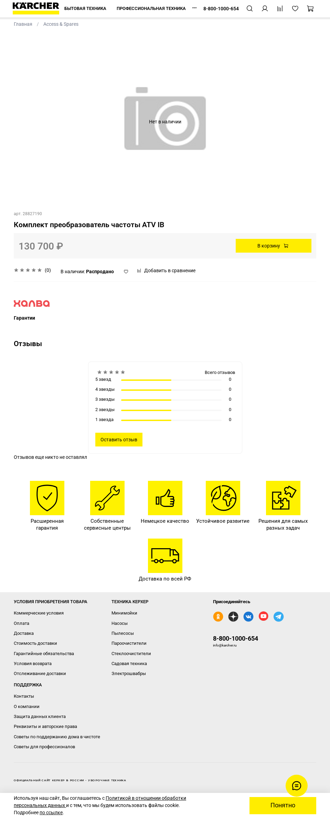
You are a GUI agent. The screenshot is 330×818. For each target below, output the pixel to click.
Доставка (24, 633)
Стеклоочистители (131, 653)
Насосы (119, 623)
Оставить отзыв (118, 439)
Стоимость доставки (35, 643)
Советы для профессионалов (44, 746)
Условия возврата (33, 663)
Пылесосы (122, 633)
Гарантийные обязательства (44, 653)
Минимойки (124, 613)
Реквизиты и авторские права (45, 726)
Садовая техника (129, 663)
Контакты (24, 696)
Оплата (21, 623)
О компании (27, 706)
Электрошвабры (128, 673)
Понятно (282, 805)
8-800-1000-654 (235, 638)
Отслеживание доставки (40, 673)
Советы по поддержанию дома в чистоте (57, 736)
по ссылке (51, 812)
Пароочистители (129, 643)
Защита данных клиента (40, 716)
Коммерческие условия (39, 613)
